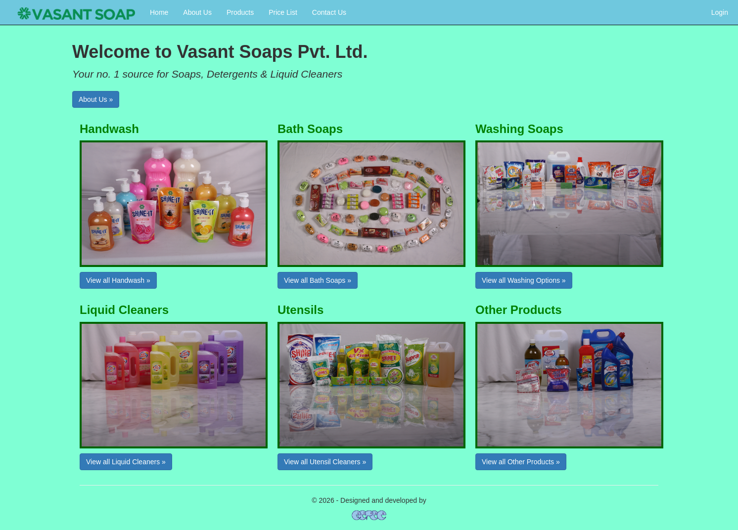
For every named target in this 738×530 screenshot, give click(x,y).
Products (240, 12)
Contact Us (329, 12)
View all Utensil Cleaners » (325, 462)
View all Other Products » (521, 462)
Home (159, 12)
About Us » (96, 99)
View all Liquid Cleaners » (126, 462)
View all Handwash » (118, 280)
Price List (283, 12)
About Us (197, 12)
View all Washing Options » (524, 280)
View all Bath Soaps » (317, 280)
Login (719, 12)
